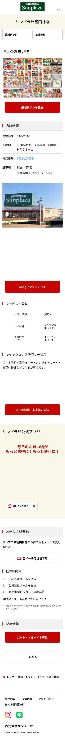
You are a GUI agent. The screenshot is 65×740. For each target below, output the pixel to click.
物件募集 (10, 699)
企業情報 (27, 699)
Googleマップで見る (30, 287)
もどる (35, 657)
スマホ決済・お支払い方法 (30, 410)
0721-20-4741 (25, 158)
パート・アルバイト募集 (30, 637)
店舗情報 (43, 34)
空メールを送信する (33, 558)
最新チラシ (14, 34)
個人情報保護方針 (14, 704)
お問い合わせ (46, 699)
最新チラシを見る (30, 107)
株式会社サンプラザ (19, 726)
